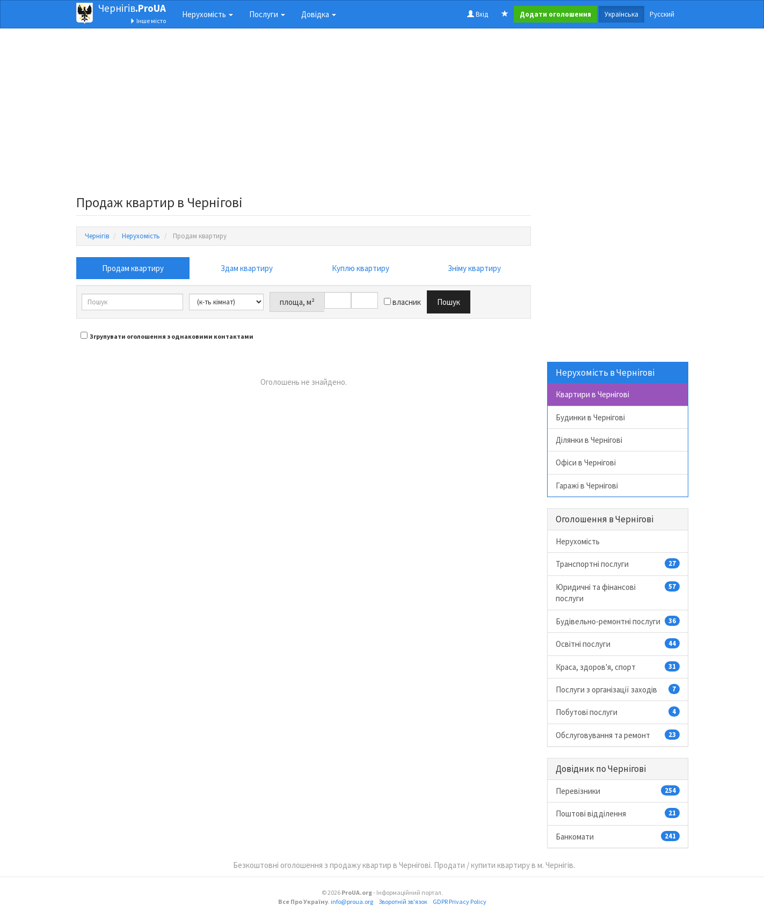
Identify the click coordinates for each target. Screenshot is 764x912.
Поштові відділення (618, 813)
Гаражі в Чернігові (587, 485)
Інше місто (148, 21)
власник (402, 302)
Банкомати (618, 836)
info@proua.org (352, 902)
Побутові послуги (618, 711)
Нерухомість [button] (207, 14)
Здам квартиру (247, 268)
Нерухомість (578, 541)
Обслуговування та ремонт (618, 734)
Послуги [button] (267, 14)
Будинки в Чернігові (590, 417)
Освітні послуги (618, 643)
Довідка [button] (318, 14)
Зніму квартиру (474, 268)
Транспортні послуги (618, 563)
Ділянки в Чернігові (589, 440)
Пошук (448, 302)
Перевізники (618, 790)
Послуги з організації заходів (618, 689)
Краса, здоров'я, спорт (618, 666)
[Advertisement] (304, 115)
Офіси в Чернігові (586, 462)
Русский (662, 14)
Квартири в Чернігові (592, 394)
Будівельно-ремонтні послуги (618, 621)
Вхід (477, 14)
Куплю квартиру (360, 268)
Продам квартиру (133, 268)
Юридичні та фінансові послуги (618, 592)
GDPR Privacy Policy (459, 902)
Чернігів (132, 8)
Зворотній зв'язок (403, 902)
